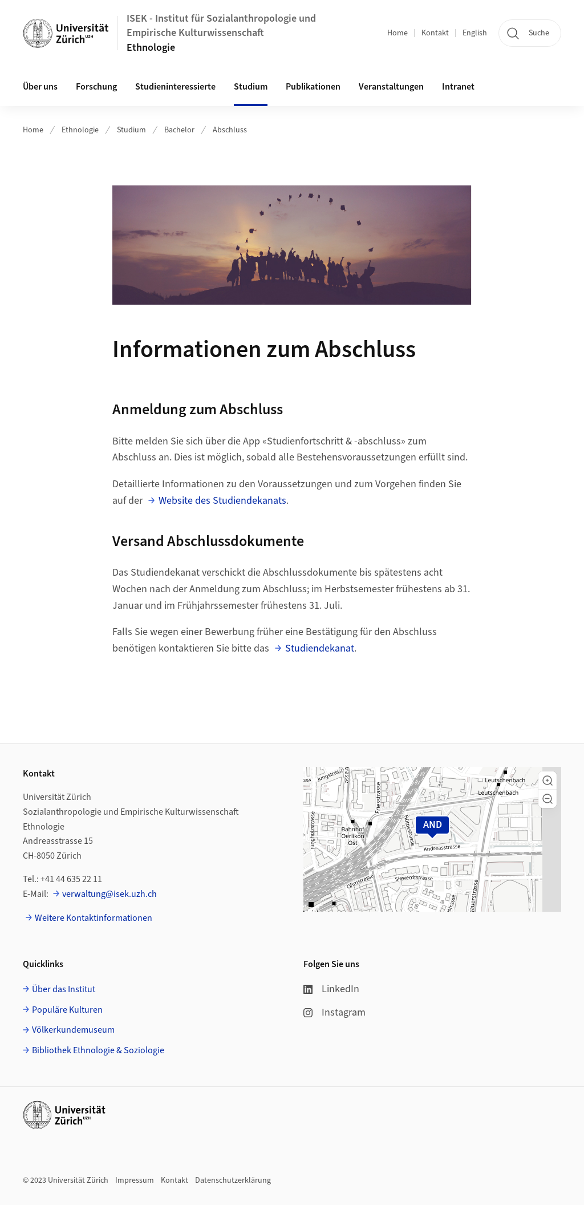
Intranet (458, 86)
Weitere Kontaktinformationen (93, 918)
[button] (547, 780)
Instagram (334, 1012)
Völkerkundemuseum (73, 1030)
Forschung (96, 86)
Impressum (134, 1180)
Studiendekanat (319, 648)
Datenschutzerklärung (233, 1180)
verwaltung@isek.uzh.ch (109, 894)
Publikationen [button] (313, 86)
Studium (131, 130)
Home (397, 33)
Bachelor (179, 130)
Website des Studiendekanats (222, 501)
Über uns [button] (40, 86)
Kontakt (435, 33)
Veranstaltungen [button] (391, 86)
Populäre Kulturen (67, 1010)
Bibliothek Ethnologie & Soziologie (98, 1050)
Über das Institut (63, 989)
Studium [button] (250, 86)
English (475, 33)
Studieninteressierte (175, 86)
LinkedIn (331, 989)
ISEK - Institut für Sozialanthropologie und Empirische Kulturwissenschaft (221, 25)
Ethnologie (151, 48)
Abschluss (230, 130)
